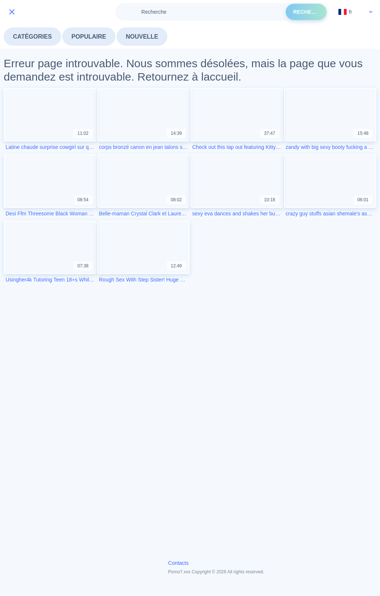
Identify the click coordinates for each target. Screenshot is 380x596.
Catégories (32, 36)
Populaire (89, 36)
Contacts (178, 563)
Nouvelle (142, 36)
